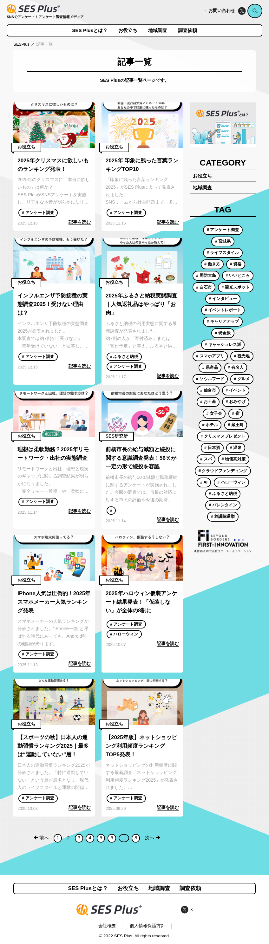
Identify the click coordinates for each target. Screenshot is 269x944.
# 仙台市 (208, 390)
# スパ (206, 459)
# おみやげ (236, 401)
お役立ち (127, 30)
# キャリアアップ (223, 321)
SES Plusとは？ (90, 30)
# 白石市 (204, 287)
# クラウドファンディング (223, 470)
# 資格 (236, 264)
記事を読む (80, 222)
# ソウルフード (210, 378)
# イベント (236, 390)
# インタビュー (223, 298)
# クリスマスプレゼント (222, 436)
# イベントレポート (223, 310)
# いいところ (238, 275)
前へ (41, 837)
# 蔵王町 (236, 424)
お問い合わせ (221, 10)
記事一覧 (44, 44)
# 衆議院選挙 (223, 516)
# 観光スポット (236, 287)
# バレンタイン (223, 505)
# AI (203, 482)
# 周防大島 (206, 275)
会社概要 (107, 925)
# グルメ (242, 378)
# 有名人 (236, 367)
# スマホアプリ (210, 356)
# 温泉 (236, 447)
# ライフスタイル (223, 252)
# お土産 (208, 401)
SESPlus (21, 44)
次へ (152, 837)
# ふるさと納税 (124, 356)
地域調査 (157, 30)
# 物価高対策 (234, 459)
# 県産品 (210, 367)
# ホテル (210, 424)
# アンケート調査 (38, 212)
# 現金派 (223, 332)
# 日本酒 (212, 447)
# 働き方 (212, 264)
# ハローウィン (124, 634)
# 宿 (235, 413)
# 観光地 (242, 356)
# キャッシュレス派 (223, 344)
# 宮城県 (223, 241)
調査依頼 (187, 30)
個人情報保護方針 (147, 925)
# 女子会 (214, 413)
